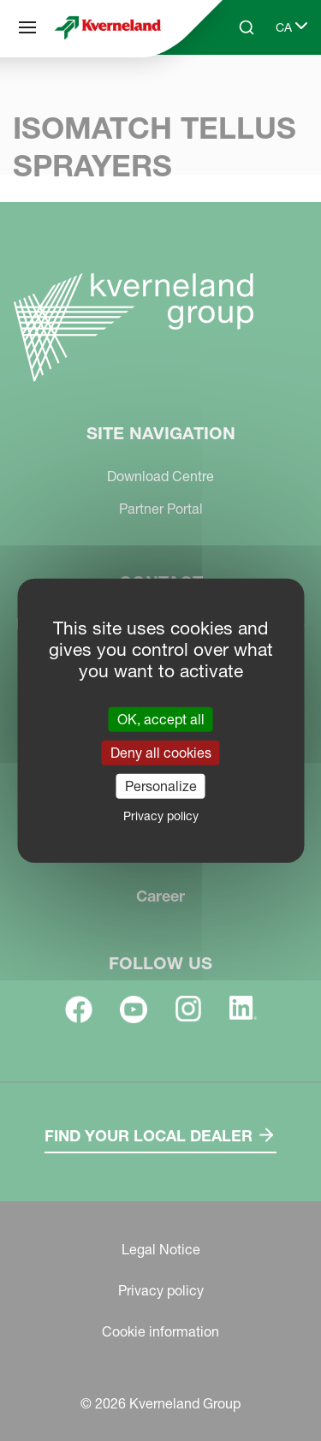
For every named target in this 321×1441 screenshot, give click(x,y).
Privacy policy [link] (161, 816)
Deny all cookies (160, 751)
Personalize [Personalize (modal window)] (161, 786)
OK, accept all (161, 718)
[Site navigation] (27, 27)
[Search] (246, 27)
